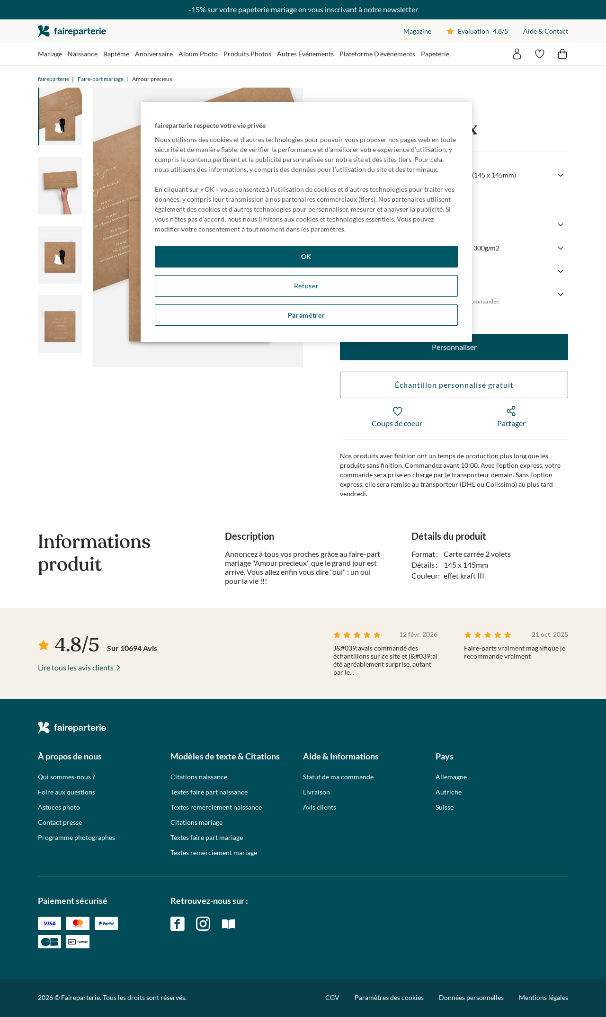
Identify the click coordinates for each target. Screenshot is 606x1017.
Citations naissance (198, 777)
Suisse (445, 807)
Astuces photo (59, 807)
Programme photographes (76, 837)
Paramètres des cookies (389, 997)
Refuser (306, 286)
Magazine (417, 31)
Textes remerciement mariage (213, 852)
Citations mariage (196, 822)
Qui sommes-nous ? (66, 777)
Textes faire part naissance (209, 792)
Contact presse (60, 822)
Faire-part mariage (101, 78)
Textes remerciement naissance (216, 807)
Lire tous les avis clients (76, 667)
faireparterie (72, 31)
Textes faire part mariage (206, 837)
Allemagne (451, 777)
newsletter (400, 9)
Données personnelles (471, 997)
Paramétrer (306, 315)
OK (306, 256)
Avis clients (319, 807)
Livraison (316, 792)
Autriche (449, 792)
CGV (332, 997)
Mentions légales (543, 997)
